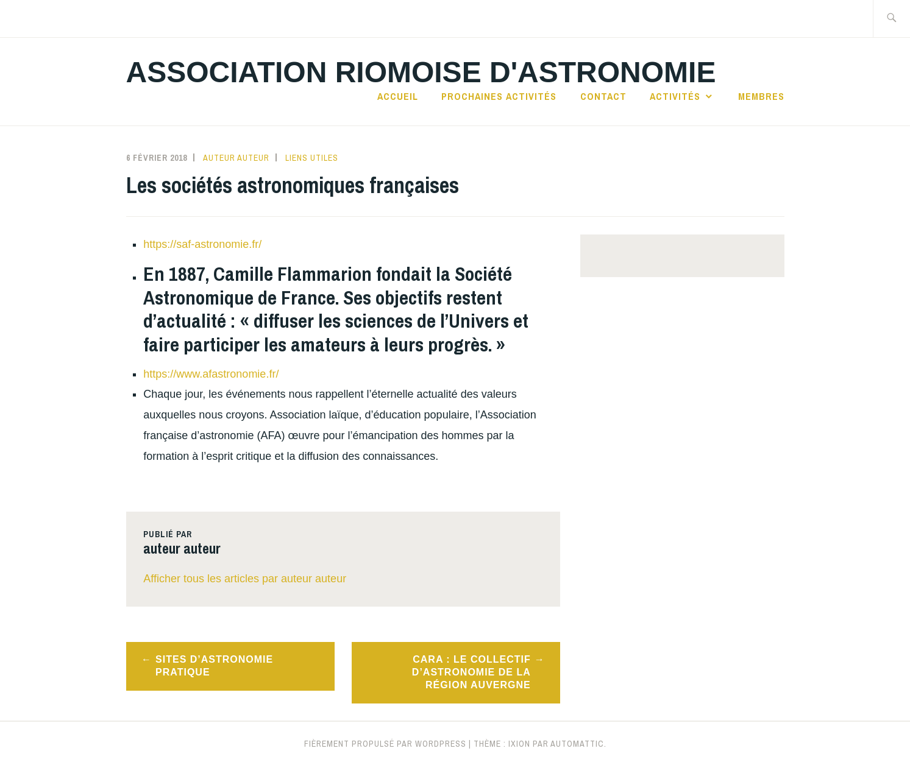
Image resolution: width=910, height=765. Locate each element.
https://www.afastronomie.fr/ (211, 374)
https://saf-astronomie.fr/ (204, 244)
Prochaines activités (498, 96)
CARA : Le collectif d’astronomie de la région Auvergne (471, 672)
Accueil (397, 96)
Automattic (577, 743)
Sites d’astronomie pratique (214, 665)
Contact (603, 96)
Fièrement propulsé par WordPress (385, 743)
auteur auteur (236, 157)
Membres (761, 96)
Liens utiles (311, 157)
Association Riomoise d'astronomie (421, 72)
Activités (675, 96)
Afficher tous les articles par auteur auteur (244, 579)
